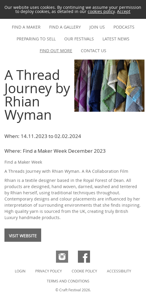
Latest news (115, 39)
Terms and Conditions (68, 281)
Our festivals (79, 39)
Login (20, 271)
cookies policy (101, 11)
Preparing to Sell (36, 39)
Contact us (93, 50)
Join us (97, 27)
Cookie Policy (84, 271)
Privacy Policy (48, 271)
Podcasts (123, 27)
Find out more (56, 50)
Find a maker (26, 27)
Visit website (23, 236)
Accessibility (119, 271)
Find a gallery (65, 27)
